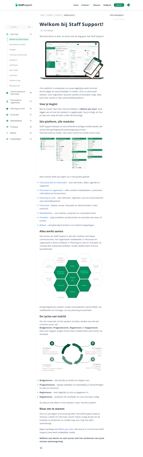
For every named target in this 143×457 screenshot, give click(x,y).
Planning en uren (48, 197)
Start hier (59, 15)
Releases (96, 5)
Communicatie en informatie (53, 182)
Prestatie (44, 217)
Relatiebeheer (46, 213)
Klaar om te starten (121, 42)
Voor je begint (119, 19)
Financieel (44, 205)
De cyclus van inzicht (122, 36)
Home (76, 5)
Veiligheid (107, 5)
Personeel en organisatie (51, 190)
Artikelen (85, 5)
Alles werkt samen (121, 31)
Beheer (43, 225)
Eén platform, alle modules (124, 25)
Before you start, (66, 429)
